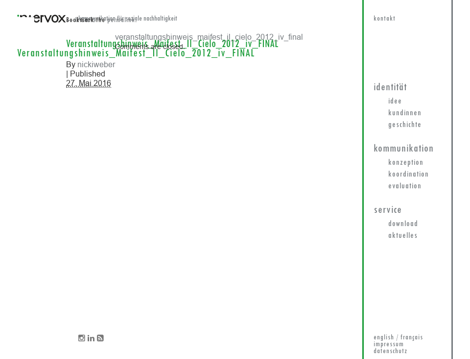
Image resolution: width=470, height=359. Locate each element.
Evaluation (405, 186)
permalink (121, 20)
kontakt (385, 19)
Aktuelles (403, 235)
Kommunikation (404, 149)
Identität (390, 87)
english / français (398, 337)
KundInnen (405, 113)
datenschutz (390, 351)
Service (388, 210)
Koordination (408, 174)
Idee (395, 101)
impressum (389, 344)
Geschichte (405, 125)
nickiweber (96, 64)
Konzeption (405, 162)
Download (403, 224)
